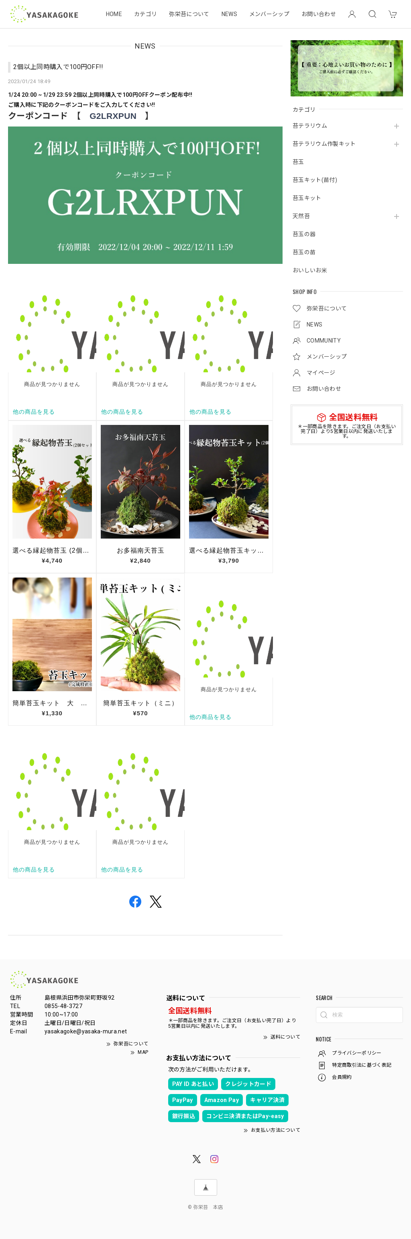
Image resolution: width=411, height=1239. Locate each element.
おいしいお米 (310, 270)
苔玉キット (307, 198)
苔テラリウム (310, 125)
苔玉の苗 (304, 252)
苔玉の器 (304, 234)
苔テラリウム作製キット (324, 144)
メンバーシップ (269, 14)
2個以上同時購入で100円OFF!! (58, 67)
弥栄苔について (189, 14)
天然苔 (301, 216)
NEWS (229, 14)
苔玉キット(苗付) (315, 180)
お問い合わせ (318, 14)
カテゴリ (145, 14)
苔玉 (298, 162)
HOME (114, 14)
